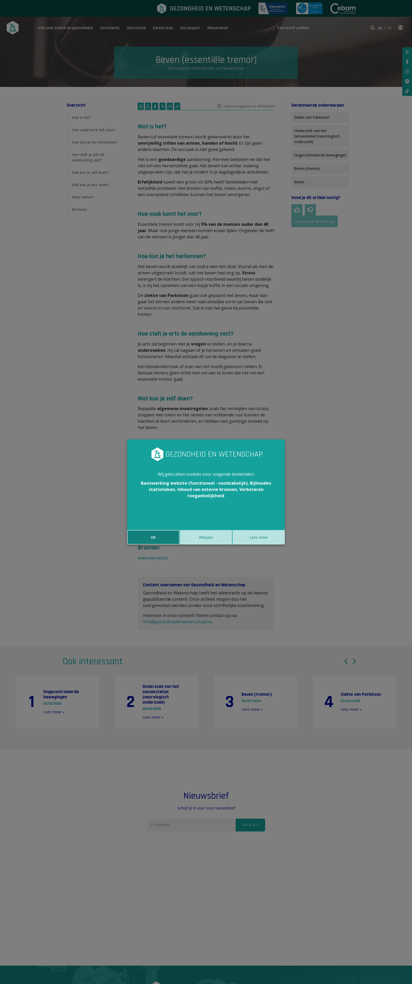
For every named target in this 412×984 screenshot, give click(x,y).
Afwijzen (206, 537)
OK (153, 537)
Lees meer (259, 537)
